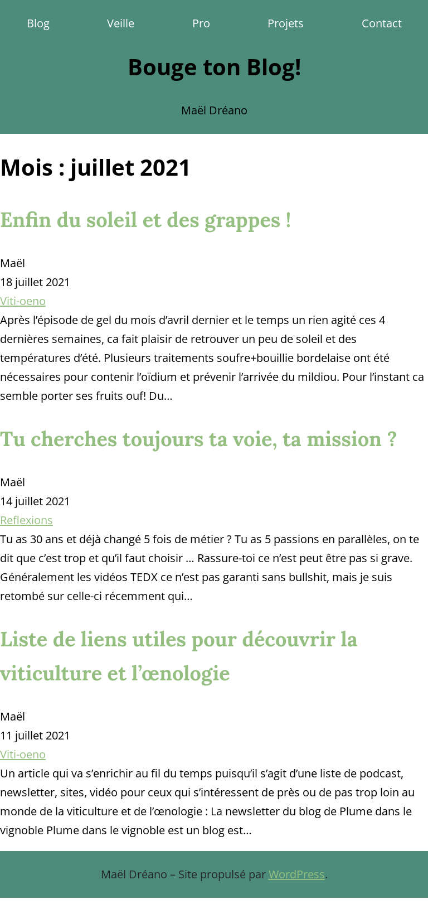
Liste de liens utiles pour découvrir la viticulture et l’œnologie (179, 656)
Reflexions (26, 520)
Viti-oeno (23, 300)
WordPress (297, 874)
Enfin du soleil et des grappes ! (145, 220)
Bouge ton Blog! (214, 66)
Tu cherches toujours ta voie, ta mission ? (198, 439)
